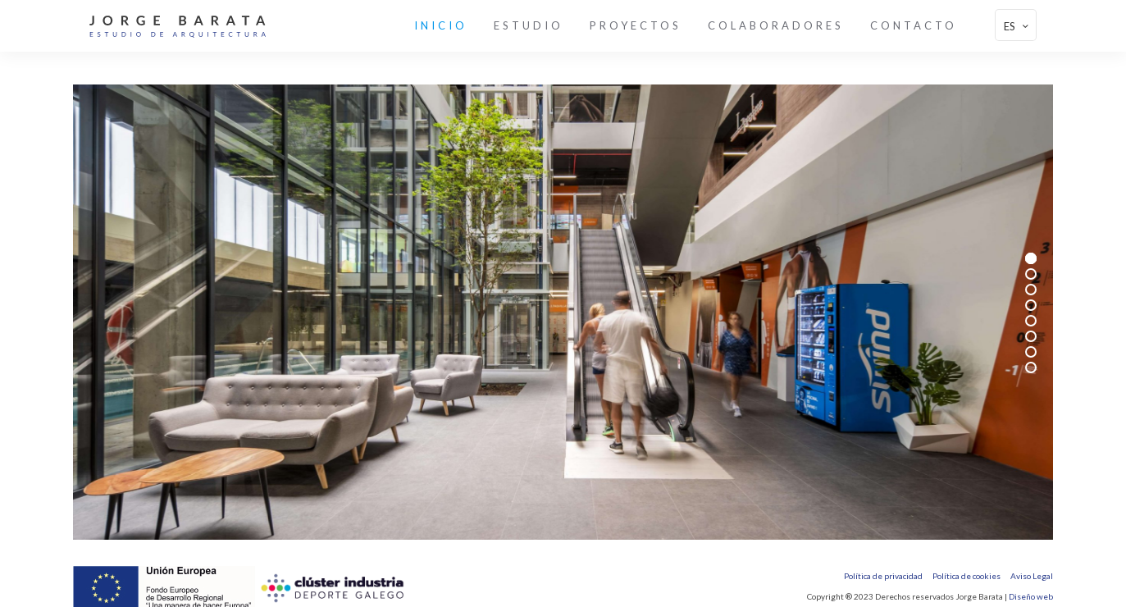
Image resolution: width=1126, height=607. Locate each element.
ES (1017, 26)
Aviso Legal (1031, 576)
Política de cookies (966, 576)
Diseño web (1031, 596)
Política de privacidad (883, 576)
